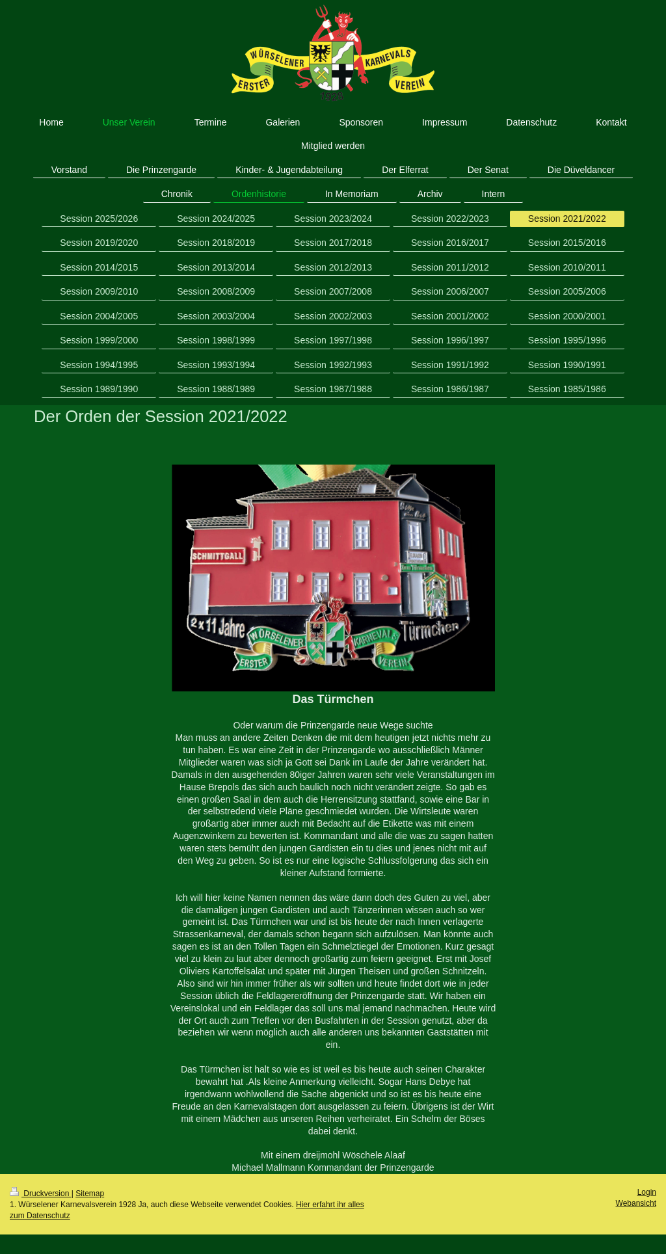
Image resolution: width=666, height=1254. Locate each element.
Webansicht (636, 1203)
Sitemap (89, 1193)
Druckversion (41, 1193)
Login (646, 1192)
